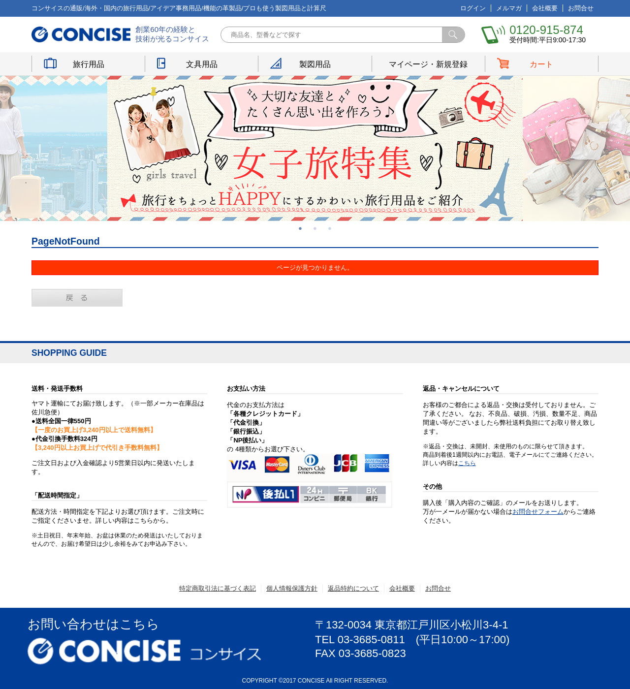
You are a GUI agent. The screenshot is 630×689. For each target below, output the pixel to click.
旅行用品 (88, 64)
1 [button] (300, 228)
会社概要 (545, 8)
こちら (467, 463)
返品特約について (353, 588)
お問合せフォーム (538, 511)
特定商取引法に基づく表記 (217, 588)
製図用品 (315, 64)
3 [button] (330, 228)
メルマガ (509, 8)
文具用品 (202, 64)
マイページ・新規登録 (428, 64)
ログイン (473, 8)
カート (541, 64)
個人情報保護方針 (291, 588)
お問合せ (581, 8)
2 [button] (315, 228)
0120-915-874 (546, 29)
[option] (315, 148)
